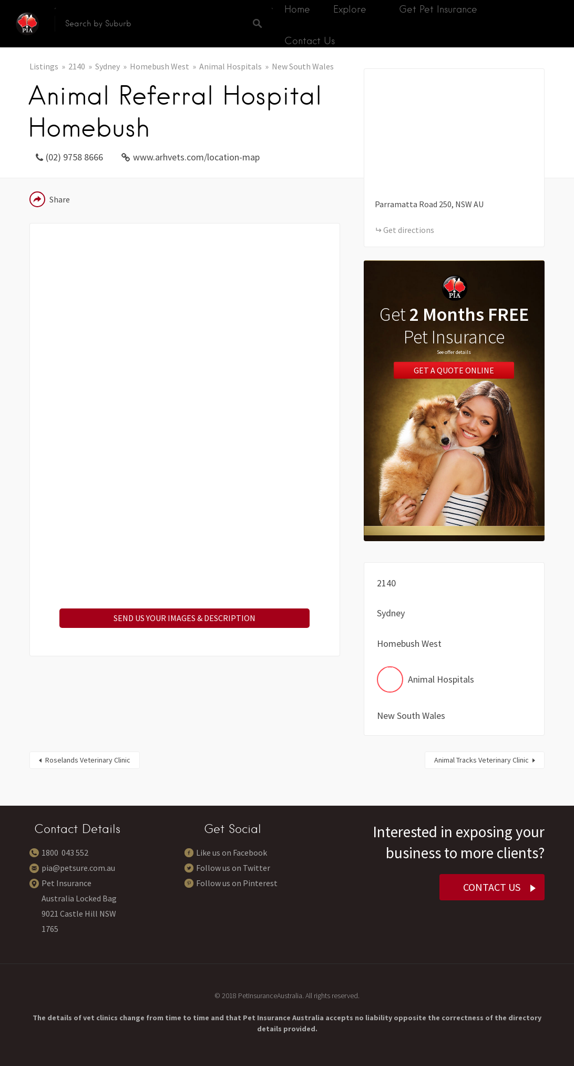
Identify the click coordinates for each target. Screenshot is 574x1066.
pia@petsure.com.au (78, 867)
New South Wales (303, 66)
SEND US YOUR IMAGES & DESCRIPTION (184, 618)
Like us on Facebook (231, 852)
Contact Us (309, 40)
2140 (76, 66)
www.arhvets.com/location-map (196, 157)
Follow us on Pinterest (237, 883)
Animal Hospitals (230, 66)
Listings (43, 66)
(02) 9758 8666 (74, 157)
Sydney (107, 66)
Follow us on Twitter (233, 867)
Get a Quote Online (454, 370)
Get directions (408, 230)
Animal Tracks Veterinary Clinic (481, 760)
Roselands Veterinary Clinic (87, 760)
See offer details (454, 352)
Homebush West (159, 66)
